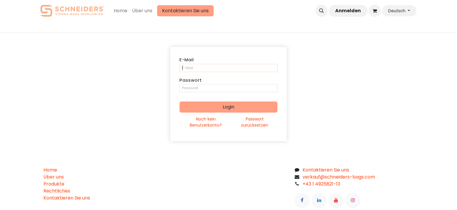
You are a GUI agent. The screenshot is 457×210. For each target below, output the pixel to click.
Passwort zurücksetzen (254, 122)
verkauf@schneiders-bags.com (339, 177)
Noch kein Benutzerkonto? (206, 122)
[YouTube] (336, 200)
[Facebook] (302, 200)
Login (228, 107)
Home (50, 170)
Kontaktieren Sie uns (185, 10)
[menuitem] (120, 11)
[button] (321, 11)
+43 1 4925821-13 (321, 184)
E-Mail (187, 60)
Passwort (191, 80)
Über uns (53, 177)
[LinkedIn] (319, 200)
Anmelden (348, 10)
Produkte (53, 184)
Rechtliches (56, 191)
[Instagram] (353, 200)
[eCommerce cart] (375, 11)
